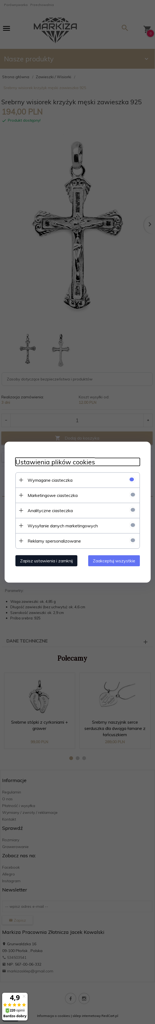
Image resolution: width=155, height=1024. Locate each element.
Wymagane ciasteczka (50, 480)
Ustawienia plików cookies (55, 462)
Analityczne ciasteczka (50, 510)
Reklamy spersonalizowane (54, 540)
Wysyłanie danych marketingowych (63, 525)
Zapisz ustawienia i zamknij (46, 560)
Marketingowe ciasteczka (53, 495)
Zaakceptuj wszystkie (114, 560)
